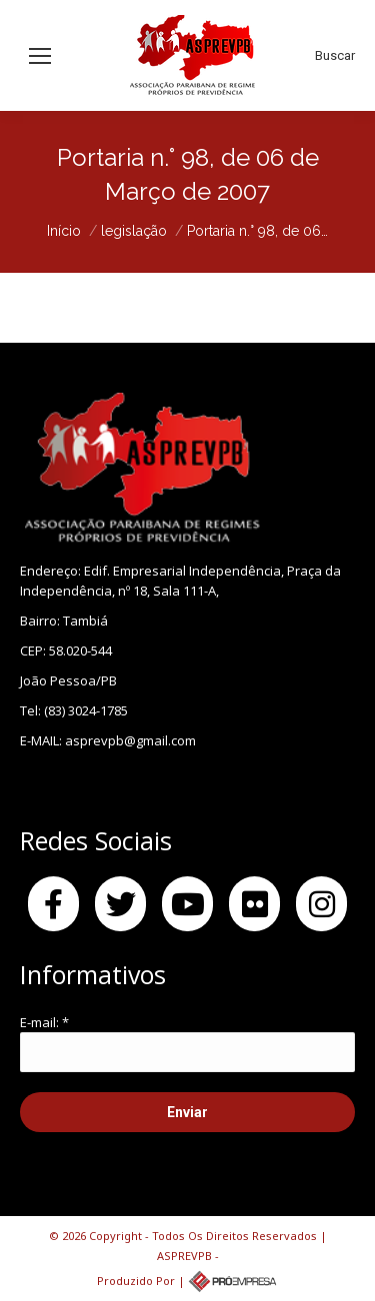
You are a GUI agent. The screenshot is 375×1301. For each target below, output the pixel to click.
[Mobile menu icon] (40, 56)
